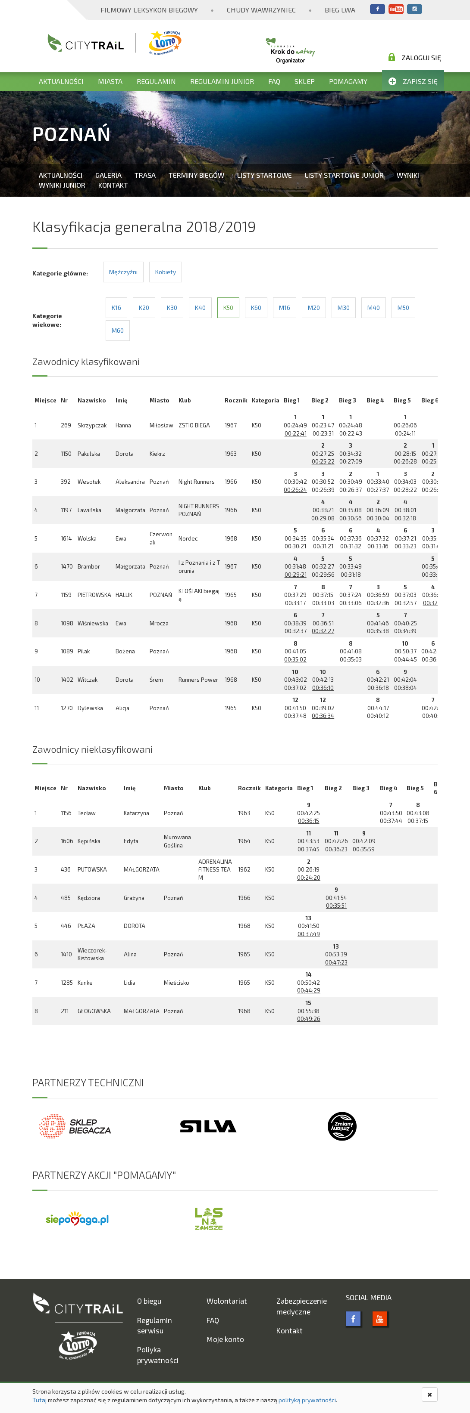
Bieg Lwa (340, 10)
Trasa (145, 175)
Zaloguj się (415, 57)
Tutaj (39, 1400)
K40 (200, 307)
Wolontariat (227, 1300)
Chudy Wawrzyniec (261, 10)
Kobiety (165, 271)
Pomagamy (348, 81)
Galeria (108, 175)
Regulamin (156, 81)
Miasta (110, 81)
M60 (118, 330)
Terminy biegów (196, 175)
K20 (144, 307)
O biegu (149, 1300)
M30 (344, 307)
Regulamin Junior (222, 81)
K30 (172, 307)
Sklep (305, 81)
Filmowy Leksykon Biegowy (149, 10)
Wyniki (408, 175)
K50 (228, 307)
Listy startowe (264, 175)
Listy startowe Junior (344, 175)
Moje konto (225, 1339)
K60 (256, 307)
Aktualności (61, 81)
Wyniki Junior (62, 185)
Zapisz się (413, 81)
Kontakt (113, 185)
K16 (116, 307)
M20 (314, 307)
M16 (284, 307)
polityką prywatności (307, 1400)
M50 (403, 307)
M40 (373, 307)
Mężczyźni (123, 271)
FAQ (274, 81)
